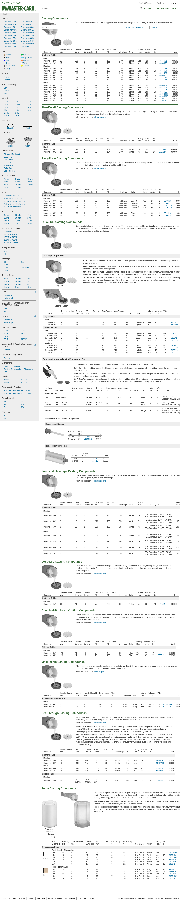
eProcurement (70, 898)
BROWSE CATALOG (12, 3)
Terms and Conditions (156, 898)
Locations (13, 898)
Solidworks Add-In (55, 898)
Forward (154, 27)
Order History (166, 8)
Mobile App (41, 898)
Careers (31, 898)
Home (4, 898)
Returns (22, 898)
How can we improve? (134, 27)
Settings (93, 898)
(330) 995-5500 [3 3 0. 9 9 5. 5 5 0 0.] (145, 3)
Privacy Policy (173, 898)
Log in (172, 3)
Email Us (160, 3)
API (79, 898)
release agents (100, 117)
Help (85, 898)
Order (146, 8)
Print (147, 27)
